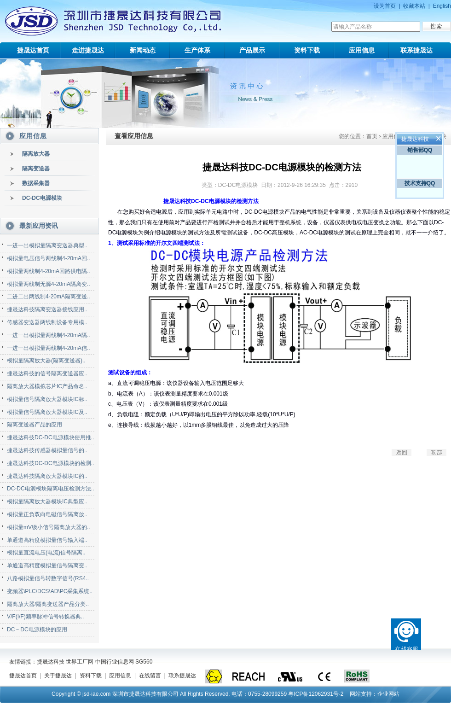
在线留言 (150, 675)
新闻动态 (143, 50)
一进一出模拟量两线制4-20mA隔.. (48, 335)
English (442, 6)
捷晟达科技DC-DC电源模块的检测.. (50, 463)
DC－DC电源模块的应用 (37, 629)
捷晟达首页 (33, 50)
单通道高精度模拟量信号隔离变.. (47, 565)
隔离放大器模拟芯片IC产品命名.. (47, 386)
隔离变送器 (36, 168)
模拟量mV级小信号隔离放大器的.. (48, 527)
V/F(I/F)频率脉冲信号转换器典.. (45, 616)
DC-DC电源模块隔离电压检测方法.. (50, 488)
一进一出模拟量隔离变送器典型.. (47, 245)
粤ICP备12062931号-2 (315, 694)
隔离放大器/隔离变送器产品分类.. (48, 604)
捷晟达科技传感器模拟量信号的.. (47, 450)
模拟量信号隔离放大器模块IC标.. (47, 399)
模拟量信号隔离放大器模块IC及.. (47, 412)
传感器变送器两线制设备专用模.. (47, 322)
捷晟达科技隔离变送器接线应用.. (47, 309)
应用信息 (362, 50)
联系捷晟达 (416, 50)
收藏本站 (414, 6)
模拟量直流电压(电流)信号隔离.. (46, 552)
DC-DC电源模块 (42, 198)
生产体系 (197, 50)
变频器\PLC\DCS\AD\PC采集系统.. (50, 591)
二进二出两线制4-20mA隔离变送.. (48, 296)
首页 (371, 136)
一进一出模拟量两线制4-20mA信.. (48, 348)
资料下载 (307, 50)
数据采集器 (36, 183)
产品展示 (252, 50)
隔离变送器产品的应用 (34, 424)
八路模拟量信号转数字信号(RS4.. (48, 578)
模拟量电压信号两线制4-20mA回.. (48, 258)
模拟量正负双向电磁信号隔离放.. (47, 514)
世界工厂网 (79, 661)
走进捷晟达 (88, 50)
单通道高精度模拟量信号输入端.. (47, 540)
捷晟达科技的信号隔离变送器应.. (47, 373)
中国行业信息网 (114, 661)
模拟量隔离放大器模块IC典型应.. (47, 501)
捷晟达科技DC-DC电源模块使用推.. (50, 437)
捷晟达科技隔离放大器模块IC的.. (47, 476)
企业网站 (388, 694)
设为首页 (385, 6)
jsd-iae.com (96, 694)
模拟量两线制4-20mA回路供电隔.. (48, 271)
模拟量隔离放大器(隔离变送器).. (46, 360)
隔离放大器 (36, 154)
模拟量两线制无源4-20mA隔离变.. (48, 284)
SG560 (143, 661)
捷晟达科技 (50, 661)
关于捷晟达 (58, 675)
